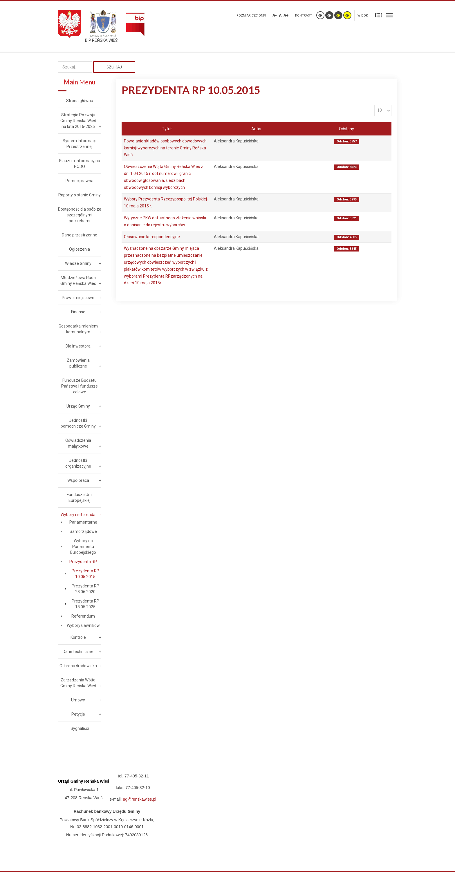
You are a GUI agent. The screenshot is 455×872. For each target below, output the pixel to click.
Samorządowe (83, 531)
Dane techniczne (78, 651)
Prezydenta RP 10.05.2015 (85, 574)
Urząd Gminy (78, 406)
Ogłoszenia (79, 249)
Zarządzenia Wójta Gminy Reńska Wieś (78, 683)
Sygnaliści (80, 728)
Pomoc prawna (79, 180)
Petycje (78, 714)
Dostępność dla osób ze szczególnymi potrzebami (79, 215)
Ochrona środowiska (78, 665)
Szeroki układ (389, 15)
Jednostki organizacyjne (78, 463)
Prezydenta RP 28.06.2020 (85, 589)
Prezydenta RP (83, 561)
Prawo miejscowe (78, 297)
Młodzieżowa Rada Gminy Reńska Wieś (78, 280)
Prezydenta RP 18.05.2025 (85, 604)
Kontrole (78, 637)
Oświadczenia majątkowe (78, 443)
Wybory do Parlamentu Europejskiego (83, 546)
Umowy (78, 700)
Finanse (78, 312)
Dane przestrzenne (79, 235)
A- (274, 15)
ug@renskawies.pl (139, 799)
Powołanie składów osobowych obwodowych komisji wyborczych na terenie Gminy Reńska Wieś (165, 148)
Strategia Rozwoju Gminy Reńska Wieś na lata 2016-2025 (78, 121)
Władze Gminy (78, 263)
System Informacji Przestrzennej (79, 143)
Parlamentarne (83, 522)
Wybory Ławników (83, 625)
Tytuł (166, 128)
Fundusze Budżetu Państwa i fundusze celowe (79, 386)
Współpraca (78, 480)
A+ (286, 15)
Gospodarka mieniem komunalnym (78, 329)
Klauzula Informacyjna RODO (79, 163)
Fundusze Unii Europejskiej (79, 497)
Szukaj (114, 66)
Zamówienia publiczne (78, 363)
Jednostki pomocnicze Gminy (78, 423)
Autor (256, 128)
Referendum (83, 616)
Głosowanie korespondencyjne (152, 236)
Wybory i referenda (78, 514)
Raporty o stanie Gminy (79, 195)
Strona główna (79, 100)
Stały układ (379, 15)
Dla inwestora (78, 346)
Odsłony (346, 128)
